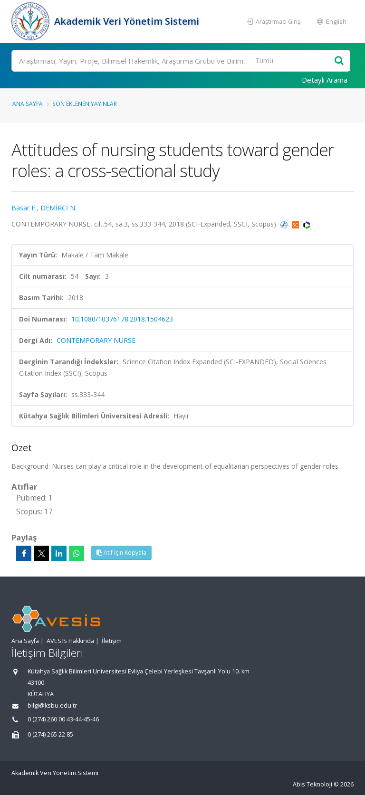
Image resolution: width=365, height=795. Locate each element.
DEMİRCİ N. (58, 207)
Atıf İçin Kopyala (121, 553)
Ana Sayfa (27, 103)
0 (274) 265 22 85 (50, 734)
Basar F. (24, 207)
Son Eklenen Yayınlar (84, 103)
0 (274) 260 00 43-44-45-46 (63, 719)
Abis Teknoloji (312, 784)
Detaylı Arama (324, 80)
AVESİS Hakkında (70, 641)
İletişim (112, 641)
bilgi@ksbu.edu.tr (52, 705)
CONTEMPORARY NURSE (96, 340)
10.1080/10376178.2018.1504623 (122, 318)
